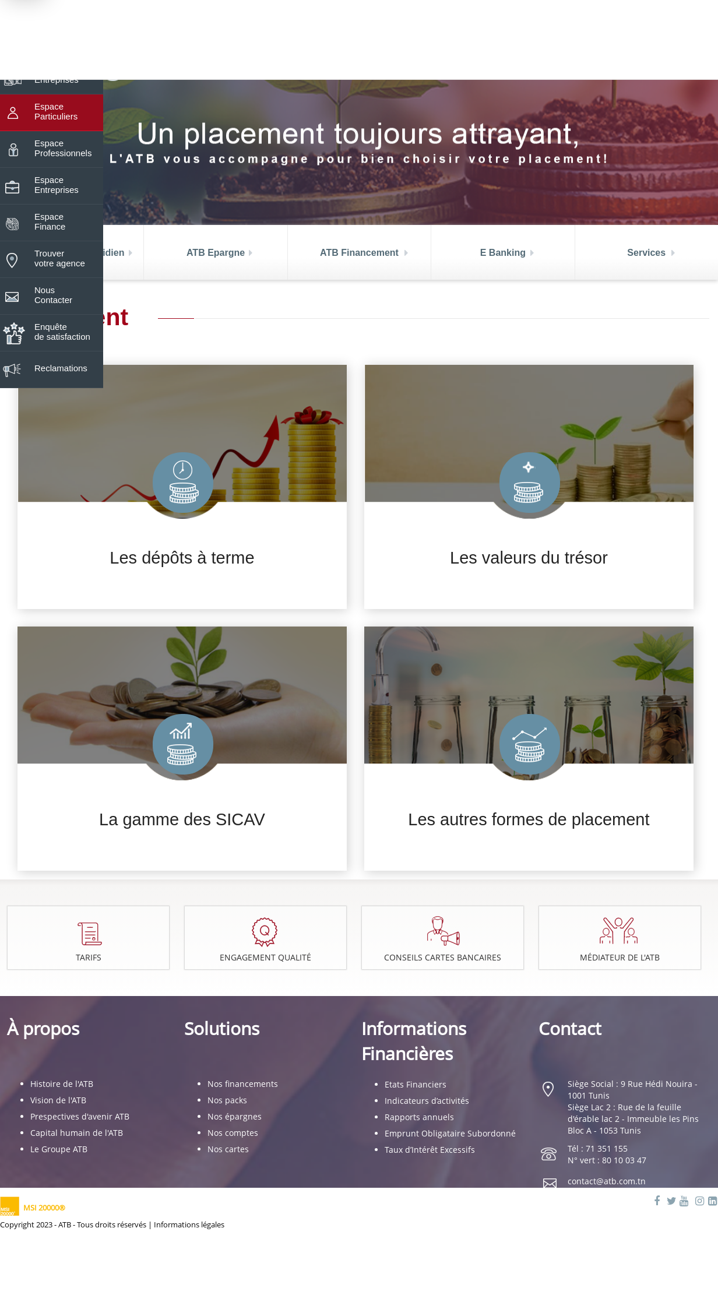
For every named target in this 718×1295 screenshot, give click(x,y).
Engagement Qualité (266, 957)
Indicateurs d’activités (427, 1100)
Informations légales (189, 1224)
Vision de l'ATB (58, 1100)
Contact (569, 1028)
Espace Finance (49, 216)
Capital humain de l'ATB (76, 1132)
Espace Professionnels (62, 143)
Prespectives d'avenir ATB (79, 1116)
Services (646, 253)
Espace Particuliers (56, 106)
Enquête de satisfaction (62, 326)
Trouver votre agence (59, 253)
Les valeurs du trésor (529, 557)
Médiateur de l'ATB (620, 957)
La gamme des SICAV (182, 819)
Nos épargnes (234, 1116)
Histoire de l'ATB (61, 1083)
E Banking (503, 253)
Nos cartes (228, 1149)
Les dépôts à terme (182, 557)
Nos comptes (232, 1132)
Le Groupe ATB (58, 1149)
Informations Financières (413, 1040)
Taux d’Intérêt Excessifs (430, 1149)
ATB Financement (359, 253)
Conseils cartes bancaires (443, 957)
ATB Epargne (215, 253)
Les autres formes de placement (528, 819)
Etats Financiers (415, 1084)
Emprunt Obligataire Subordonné (450, 1133)
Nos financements (242, 1083)
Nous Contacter (53, 290)
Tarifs (89, 957)
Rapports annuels (419, 1116)
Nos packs (227, 1100)
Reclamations (60, 363)
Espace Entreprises (56, 179)
